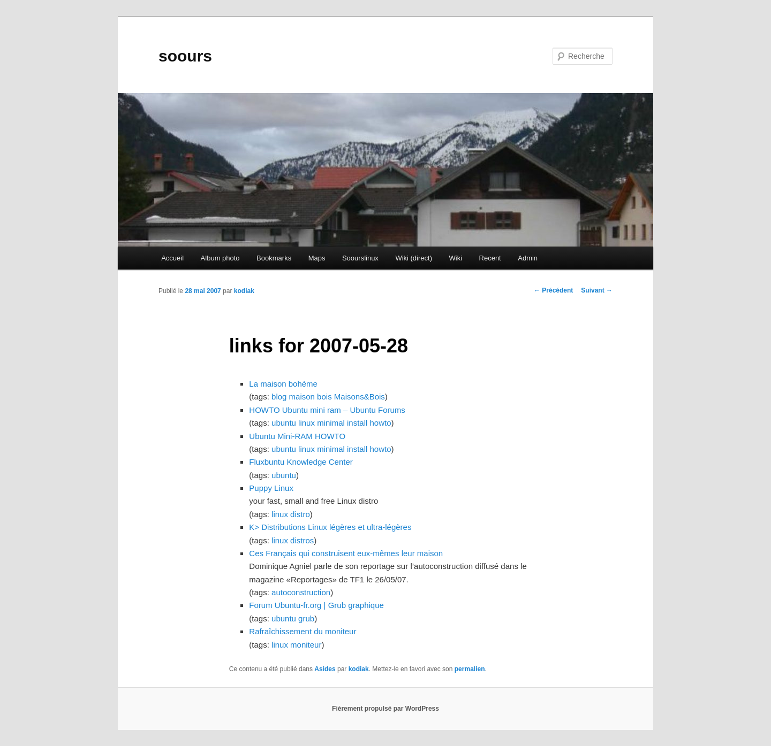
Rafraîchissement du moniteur (302, 631)
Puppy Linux (271, 488)
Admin (528, 258)
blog (278, 396)
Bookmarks (273, 258)
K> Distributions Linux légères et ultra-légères (330, 527)
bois (324, 396)
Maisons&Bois (359, 396)
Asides (324, 669)
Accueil (172, 258)
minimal (331, 422)
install (357, 422)
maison (302, 396)
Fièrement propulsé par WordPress (385, 708)
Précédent (553, 290)
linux (306, 422)
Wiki (455, 258)
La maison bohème (283, 383)
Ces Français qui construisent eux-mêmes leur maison (346, 553)
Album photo (220, 258)
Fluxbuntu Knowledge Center (300, 461)
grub (306, 618)
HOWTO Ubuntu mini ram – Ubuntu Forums (327, 409)
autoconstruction (300, 592)
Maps (317, 258)
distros (302, 540)
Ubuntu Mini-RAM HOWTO (297, 436)
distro (300, 514)
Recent (490, 258)
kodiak (244, 291)
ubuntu (283, 422)
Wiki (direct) (413, 258)
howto (380, 422)
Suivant (597, 290)
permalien (470, 669)
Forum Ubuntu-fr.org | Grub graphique (316, 605)
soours (185, 56)
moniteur (305, 644)
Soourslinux (360, 258)
